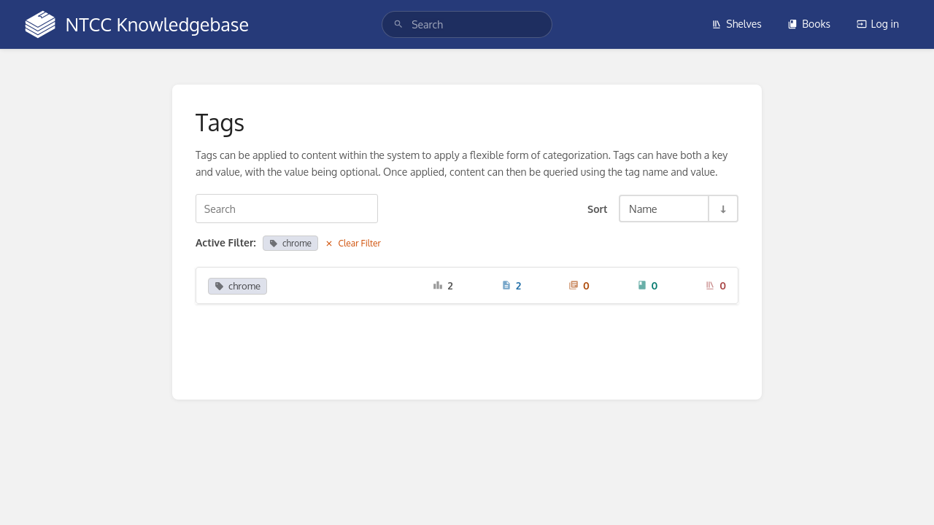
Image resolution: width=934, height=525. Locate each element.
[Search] (398, 24)
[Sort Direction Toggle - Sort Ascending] (722, 208)
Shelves (736, 24)
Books (808, 24)
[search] (467, 24)
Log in (878, 24)
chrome (290, 243)
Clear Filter (353, 243)
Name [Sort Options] (643, 208)
